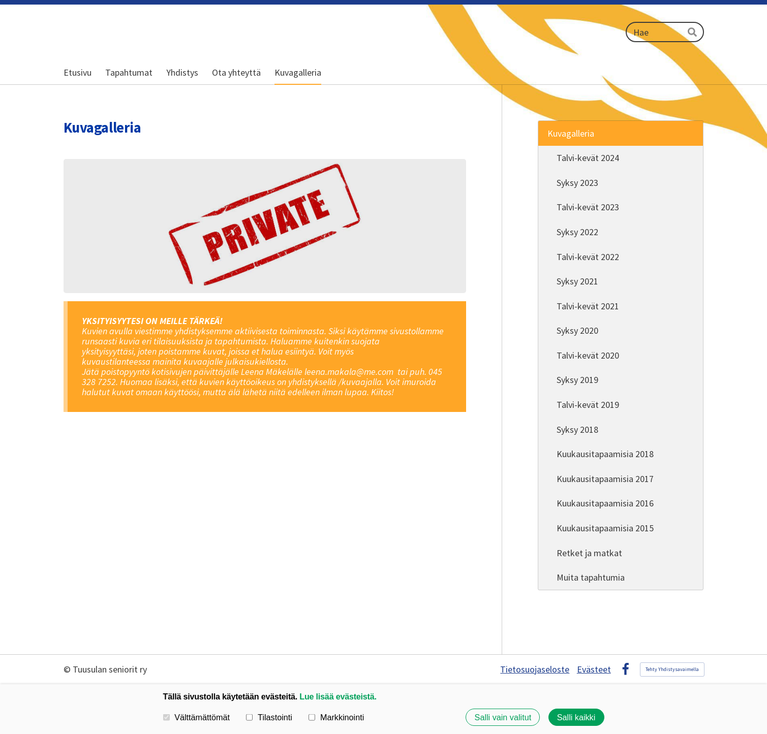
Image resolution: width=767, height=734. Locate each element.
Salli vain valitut (503, 717)
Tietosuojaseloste (534, 669)
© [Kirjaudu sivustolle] (68, 669)
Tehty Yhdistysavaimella (672, 669)
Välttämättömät (196, 717)
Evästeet (594, 669)
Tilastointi (269, 717)
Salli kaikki (576, 717)
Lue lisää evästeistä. (337, 696)
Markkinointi (336, 717)
